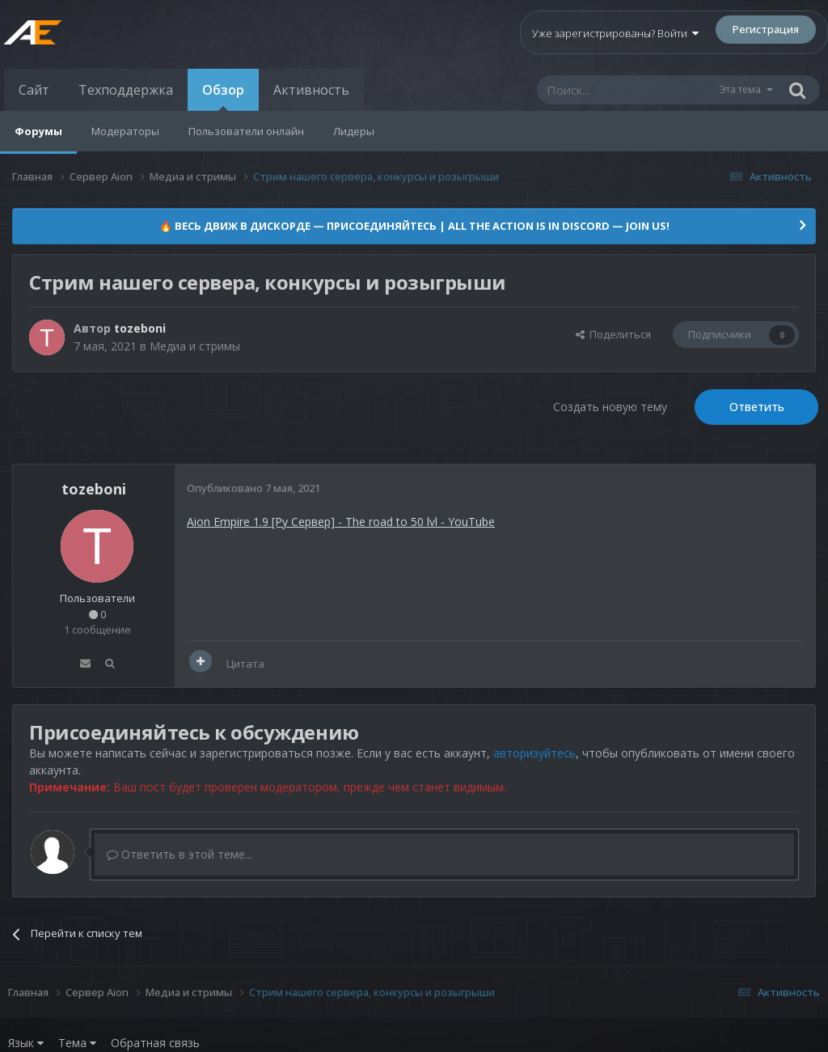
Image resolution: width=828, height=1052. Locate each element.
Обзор (223, 96)
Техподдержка (125, 90)
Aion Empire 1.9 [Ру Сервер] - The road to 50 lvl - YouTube (341, 521)
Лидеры (353, 131)
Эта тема (740, 89)
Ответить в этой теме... (179, 854)
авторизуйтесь (534, 753)
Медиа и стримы (195, 346)
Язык (26, 1042)
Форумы (38, 131)
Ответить (756, 406)
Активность (311, 90)
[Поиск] (627, 89)
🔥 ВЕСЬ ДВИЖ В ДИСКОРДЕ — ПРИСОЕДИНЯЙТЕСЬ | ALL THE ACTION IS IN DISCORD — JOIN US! (414, 225)
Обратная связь (155, 1042)
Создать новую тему (610, 406)
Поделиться (613, 334)
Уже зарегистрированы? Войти (615, 33)
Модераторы (125, 131)
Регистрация (766, 29)
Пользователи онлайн (246, 131)
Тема (77, 1042)
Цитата (245, 663)
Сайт (34, 90)
